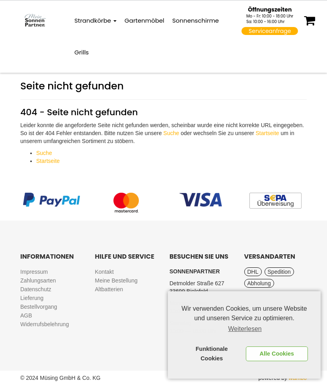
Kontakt (104, 272)
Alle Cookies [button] (277, 353)
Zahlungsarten (38, 280)
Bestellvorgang (38, 307)
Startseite (267, 133)
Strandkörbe (95, 20)
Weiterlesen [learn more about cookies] (245, 328)
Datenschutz (35, 289)
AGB (26, 315)
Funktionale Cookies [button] (212, 354)
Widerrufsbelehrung (44, 324)
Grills (81, 52)
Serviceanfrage (270, 31)
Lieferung (31, 298)
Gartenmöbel (144, 20)
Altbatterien (109, 289)
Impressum (34, 272)
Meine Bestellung (116, 280)
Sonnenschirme (195, 20)
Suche (171, 133)
